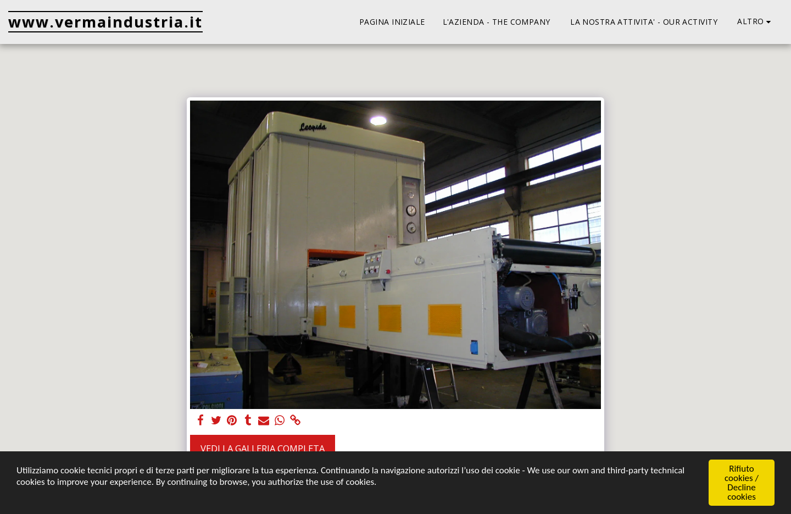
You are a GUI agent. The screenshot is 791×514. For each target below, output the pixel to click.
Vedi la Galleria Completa (262, 448)
